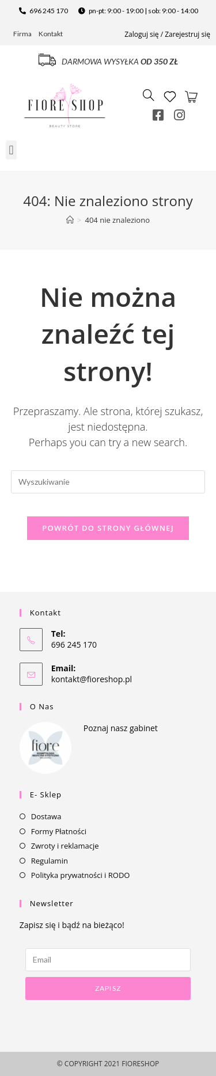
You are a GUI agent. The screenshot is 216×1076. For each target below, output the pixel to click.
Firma (22, 33)
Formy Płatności (58, 831)
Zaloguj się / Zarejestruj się (167, 34)
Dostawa (46, 816)
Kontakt (51, 33)
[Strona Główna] (70, 220)
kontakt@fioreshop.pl (91, 679)
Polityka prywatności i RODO (80, 875)
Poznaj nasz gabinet (121, 728)
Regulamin (49, 861)
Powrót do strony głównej (108, 528)
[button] (11, 149)
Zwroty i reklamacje (65, 846)
